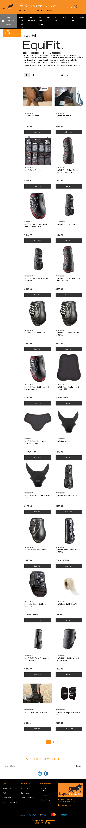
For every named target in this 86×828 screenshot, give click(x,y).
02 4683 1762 (64, 805)
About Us (24, 788)
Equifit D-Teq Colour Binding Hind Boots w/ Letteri (36, 225)
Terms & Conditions (43, 789)
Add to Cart (69, 132)
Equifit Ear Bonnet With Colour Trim (37, 496)
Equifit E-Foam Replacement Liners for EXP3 (67, 388)
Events (64, 17)
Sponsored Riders (27, 798)
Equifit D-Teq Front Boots (66, 224)
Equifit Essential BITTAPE (66, 604)
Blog (49, 17)
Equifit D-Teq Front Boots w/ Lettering (36, 279)
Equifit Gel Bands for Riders (35, 712)
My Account (7, 788)
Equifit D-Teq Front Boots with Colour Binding (68, 279)
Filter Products (9, 32)
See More (37, 132)
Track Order (7, 798)
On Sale (56, 19)
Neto (50, 825)
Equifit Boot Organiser (33, 170)
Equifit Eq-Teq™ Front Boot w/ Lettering (68, 550)
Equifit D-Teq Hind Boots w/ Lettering (67, 333)
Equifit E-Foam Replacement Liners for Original (36, 442)
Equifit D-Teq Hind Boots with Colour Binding (36, 388)
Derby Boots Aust (41, 20)
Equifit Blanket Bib (63, 116)
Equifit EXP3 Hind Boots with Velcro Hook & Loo (67, 659)
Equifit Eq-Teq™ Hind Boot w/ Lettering (36, 605)
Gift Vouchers (31, 19)
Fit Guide (72, 19)
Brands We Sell (21, 20)
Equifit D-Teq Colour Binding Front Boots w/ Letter (68, 171)
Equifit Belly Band (31, 116)
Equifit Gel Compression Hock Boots (68, 713)
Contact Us (25, 793)
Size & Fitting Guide (10, 802)
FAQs (5, 793)
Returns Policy (45, 800)
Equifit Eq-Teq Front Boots (67, 495)
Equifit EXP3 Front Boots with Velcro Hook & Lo (36, 659)
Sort (60, 75)
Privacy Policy (44, 795)
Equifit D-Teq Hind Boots (34, 332)
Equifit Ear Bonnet (63, 441)
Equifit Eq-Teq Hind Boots (35, 549)
